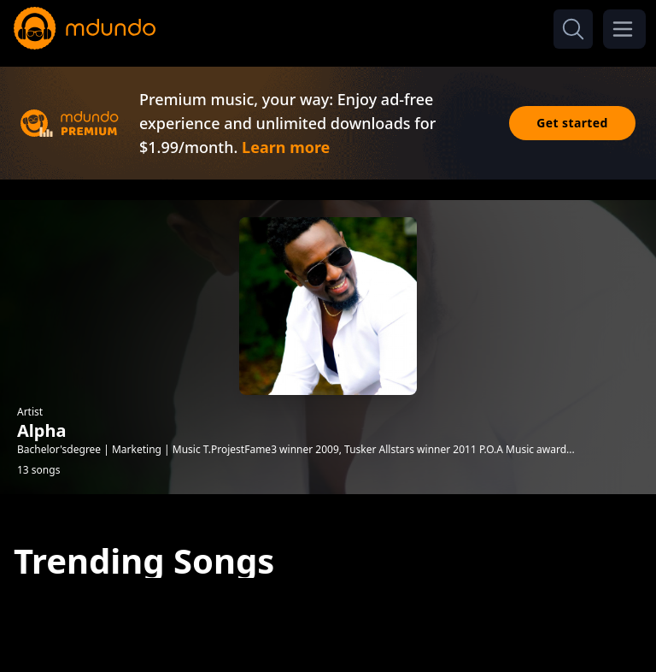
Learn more (286, 147)
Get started (572, 123)
